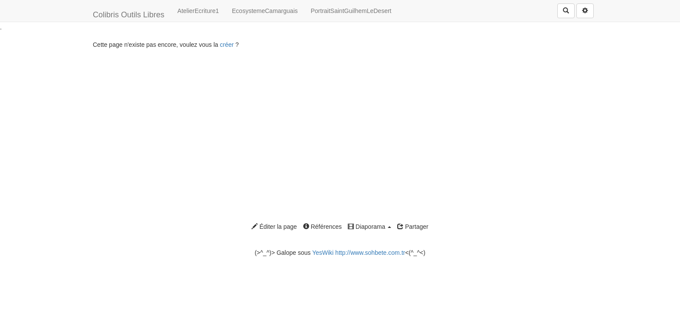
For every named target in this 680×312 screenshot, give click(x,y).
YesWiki (322, 252)
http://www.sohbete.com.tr (370, 252)
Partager (412, 226)
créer (227, 44)
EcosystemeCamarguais (265, 10)
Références (322, 226)
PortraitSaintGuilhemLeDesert (351, 10)
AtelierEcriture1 (198, 10)
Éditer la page (274, 226)
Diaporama (369, 226)
